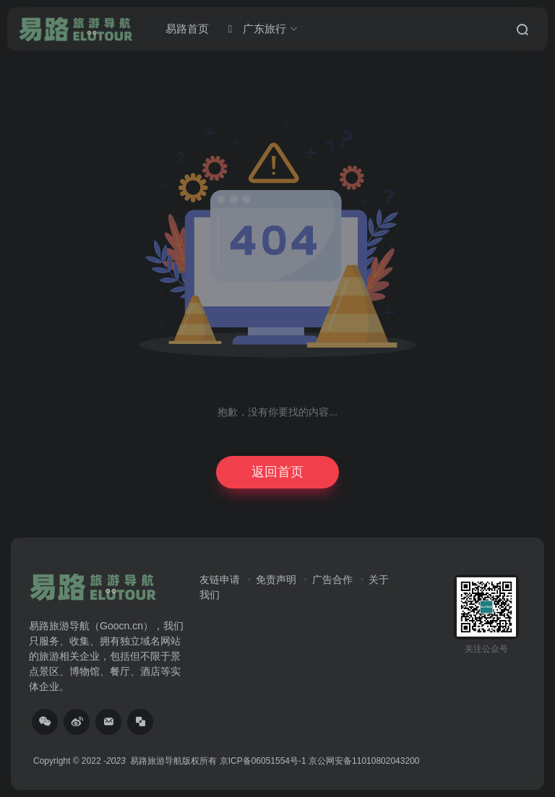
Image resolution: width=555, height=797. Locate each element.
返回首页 (277, 472)
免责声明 (276, 579)
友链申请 (219, 579)
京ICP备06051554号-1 (263, 761)
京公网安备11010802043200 (364, 761)
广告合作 (332, 579)
